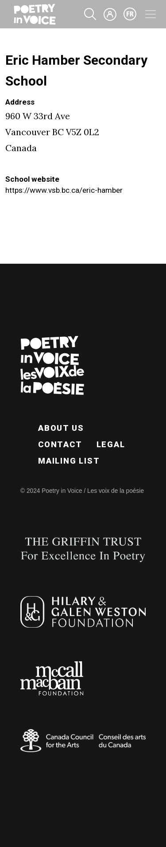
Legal (111, 444)
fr (130, 14)
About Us (61, 428)
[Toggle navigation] (150, 14)
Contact (60, 444)
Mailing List (69, 460)
